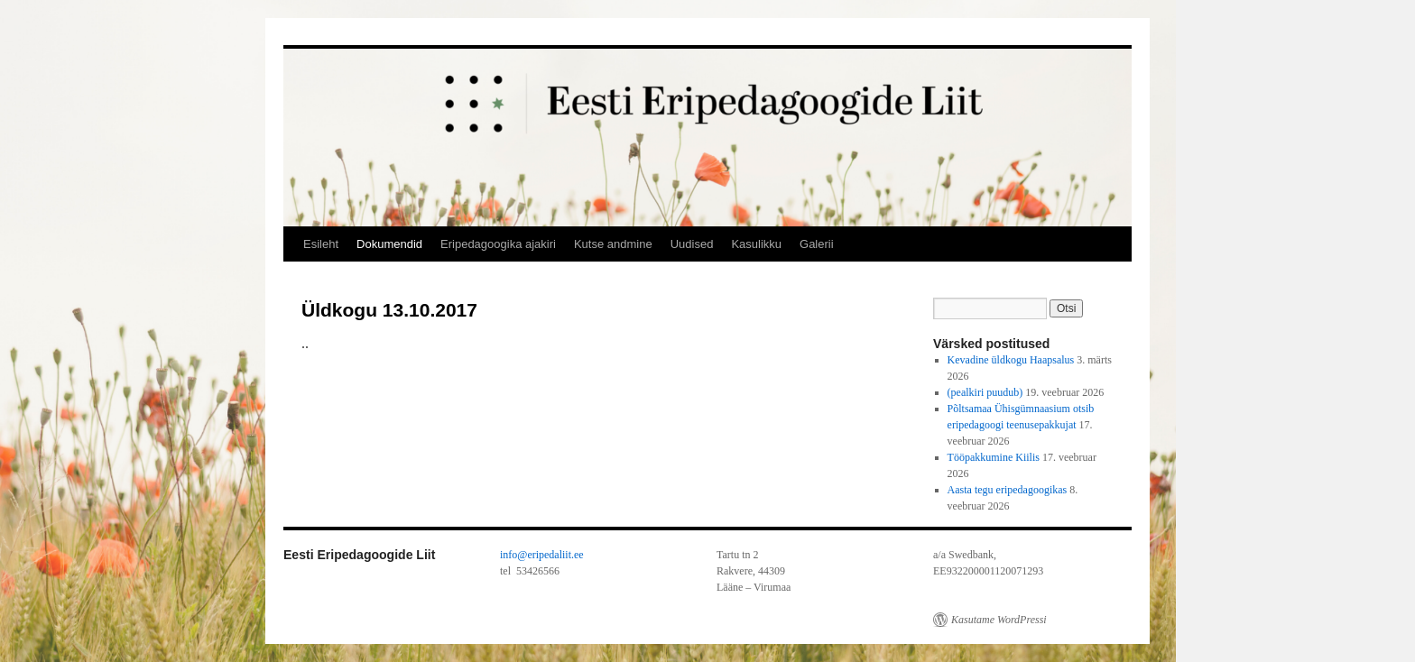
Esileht (320, 244)
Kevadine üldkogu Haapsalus (1011, 360)
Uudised (692, 244)
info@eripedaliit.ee (542, 554)
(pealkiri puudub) (985, 392)
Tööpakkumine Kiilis (994, 457)
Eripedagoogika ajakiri (498, 244)
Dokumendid (389, 244)
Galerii (817, 244)
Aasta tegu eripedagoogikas (1008, 489)
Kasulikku (756, 244)
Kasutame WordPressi (999, 619)
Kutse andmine (613, 244)
